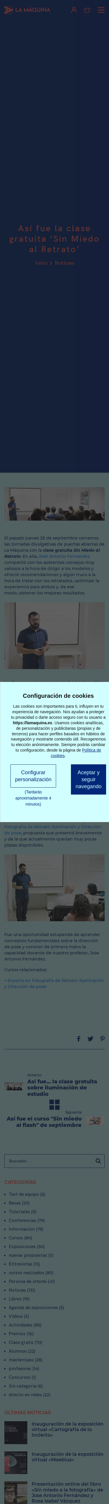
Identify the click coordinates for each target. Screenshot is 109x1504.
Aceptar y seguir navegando (88, 779)
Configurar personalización (33, 776)
